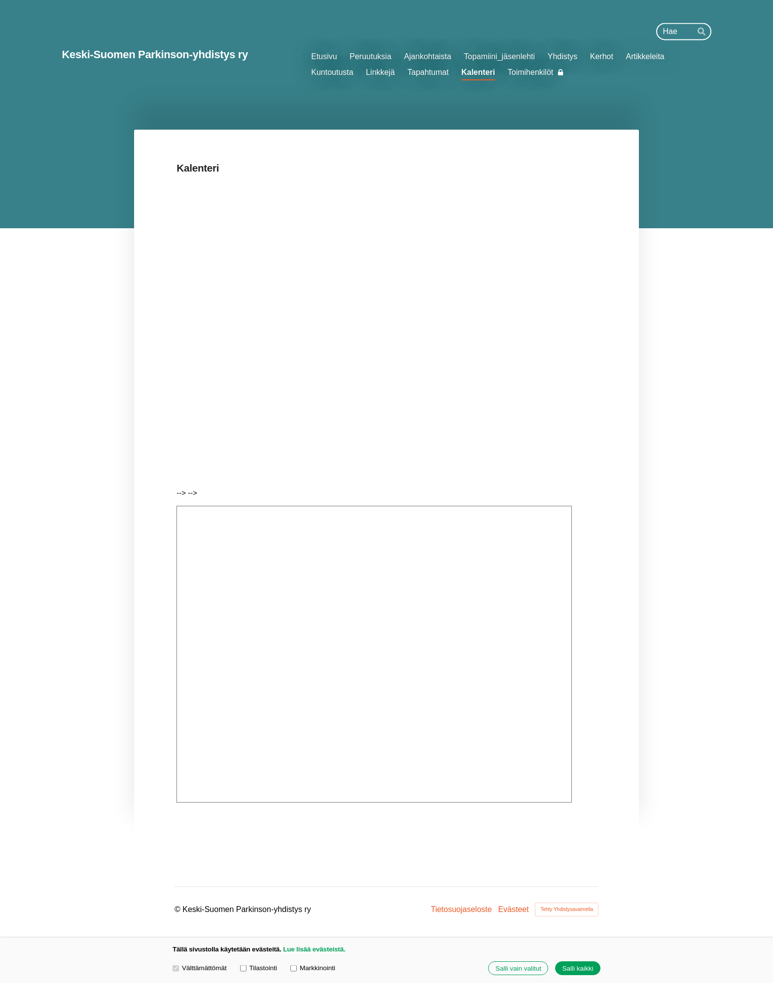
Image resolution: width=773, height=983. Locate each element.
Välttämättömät (200, 968)
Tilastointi (258, 968)
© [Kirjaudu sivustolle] (178, 909)
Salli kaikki (577, 968)
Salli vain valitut (518, 968)
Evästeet (513, 909)
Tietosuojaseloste (461, 909)
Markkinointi (312, 968)
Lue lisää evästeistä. (314, 949)
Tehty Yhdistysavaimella (566, 909)
